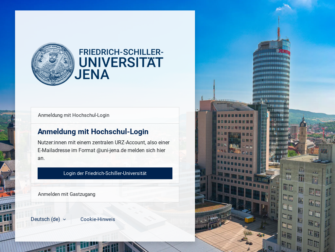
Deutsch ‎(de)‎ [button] (46, 219)
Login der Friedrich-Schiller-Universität (105, 173)
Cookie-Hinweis (97, 219)
